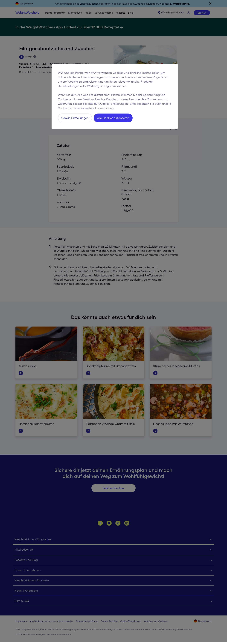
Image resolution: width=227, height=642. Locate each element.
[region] (115, 96)
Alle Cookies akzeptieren (113, 118)
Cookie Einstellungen (75, 118)
